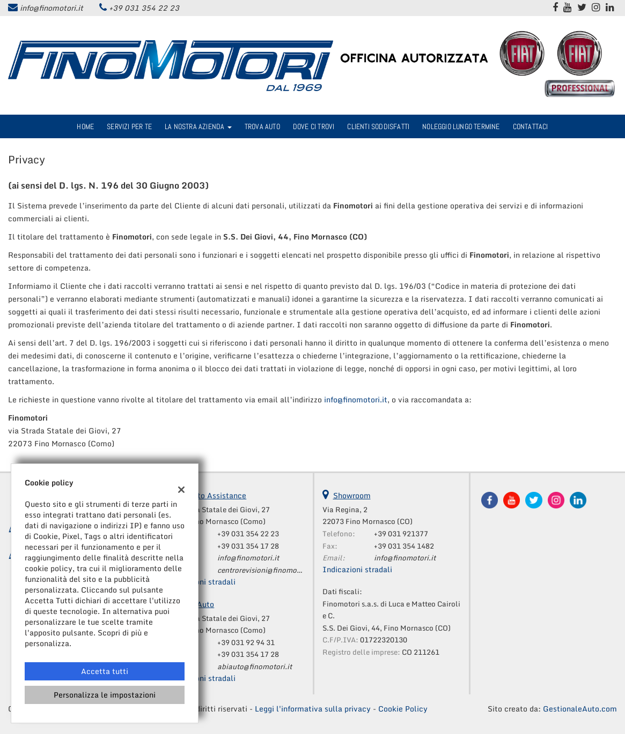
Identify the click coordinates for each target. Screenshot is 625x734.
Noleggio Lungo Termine (460, 126)
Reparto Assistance (211, 495)
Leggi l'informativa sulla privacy (313, 708)
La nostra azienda (198, 126)
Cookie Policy (403, 708)
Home (85, 126)
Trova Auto (262, 126)
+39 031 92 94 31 (246, 642)
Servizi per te (129, 126)
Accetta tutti (104, 671)
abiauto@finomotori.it (254, 666)
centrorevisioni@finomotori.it (266, 570)
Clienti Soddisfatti (378, 126)
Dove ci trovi (314, 126)
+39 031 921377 (401, 534)
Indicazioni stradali (201, 581)
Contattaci (530, 126)
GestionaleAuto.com (580, 708)
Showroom (352, 495)
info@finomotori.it (51, 8)
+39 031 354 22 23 (144, 8)
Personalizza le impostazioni (105, 694)
